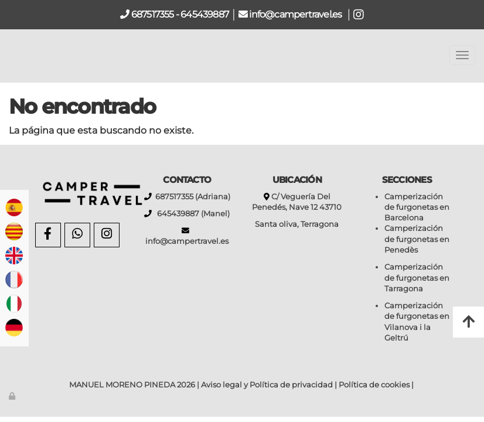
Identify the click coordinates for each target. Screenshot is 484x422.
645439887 (204, 14)
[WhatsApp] (77, 235)
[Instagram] (107, 235)
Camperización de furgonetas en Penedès (416, 239)
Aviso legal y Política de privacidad (267, 384)
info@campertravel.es (296, 14)
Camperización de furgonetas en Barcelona (416, 207)
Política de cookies (374, 384)
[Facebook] (48, 235)
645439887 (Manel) (191, 213)
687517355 (151, 14)
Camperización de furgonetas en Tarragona (416, 278)
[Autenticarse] (13, 396)
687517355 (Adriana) (191, 196)
